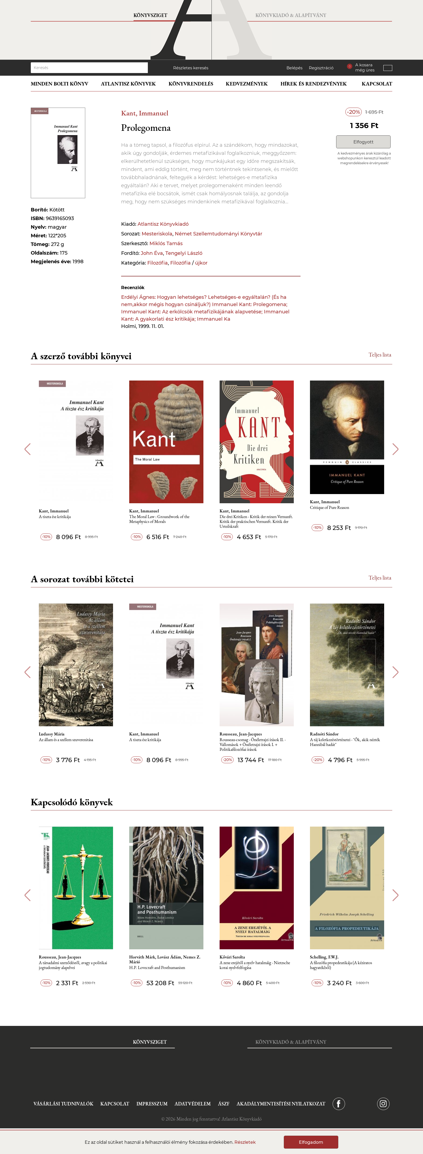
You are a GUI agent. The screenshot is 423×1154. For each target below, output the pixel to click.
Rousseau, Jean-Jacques (241, 734)
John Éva (152, 253)
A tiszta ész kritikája (55, 516)
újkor (201, 263)
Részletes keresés (190, 67)
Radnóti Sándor (324, 734)
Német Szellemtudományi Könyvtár (218, 234)
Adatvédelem (193, 1104)
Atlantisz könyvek (128, 83)
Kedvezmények (247, 83)
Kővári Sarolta (232, 957)
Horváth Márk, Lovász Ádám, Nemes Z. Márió (164, 959)
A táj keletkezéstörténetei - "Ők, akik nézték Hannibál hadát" (345, 742)
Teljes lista (380, 354)
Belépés (294, 67)
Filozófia (157, 263)
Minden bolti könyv (59, 83)
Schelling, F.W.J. (324, 957)
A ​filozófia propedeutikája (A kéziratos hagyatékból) (341, 965)
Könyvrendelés (191, 83)
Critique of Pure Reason (329, 507)
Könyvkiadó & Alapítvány (290, 15)
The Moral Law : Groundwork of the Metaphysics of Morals (159, 519)
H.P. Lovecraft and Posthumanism (157, 967)
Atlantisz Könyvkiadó (163, 224)
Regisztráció (321, 67)
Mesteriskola (157, 234)
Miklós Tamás (166, 243)
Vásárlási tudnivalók (63, 1104)
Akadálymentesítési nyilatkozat (281, 1104)
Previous (27, 449)
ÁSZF (224, 1104)
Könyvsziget (150, 15)
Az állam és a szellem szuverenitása (66, 739)
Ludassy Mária (51, 734)
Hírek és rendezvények (314, 83)
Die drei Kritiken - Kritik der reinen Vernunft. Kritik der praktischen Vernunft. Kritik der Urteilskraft (256, 521)
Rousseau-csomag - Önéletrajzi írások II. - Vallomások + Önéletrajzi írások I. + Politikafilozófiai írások (253, 744)
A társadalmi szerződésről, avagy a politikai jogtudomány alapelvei (73, 965)
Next (396, 449)
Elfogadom (311, 1142)
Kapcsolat (377, 83)
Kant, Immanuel (144, 113)
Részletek (245, 1142)
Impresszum (152, 1104)
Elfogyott (363, 142)
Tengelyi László (183, 253)
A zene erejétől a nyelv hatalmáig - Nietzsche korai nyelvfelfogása (255, 965)
